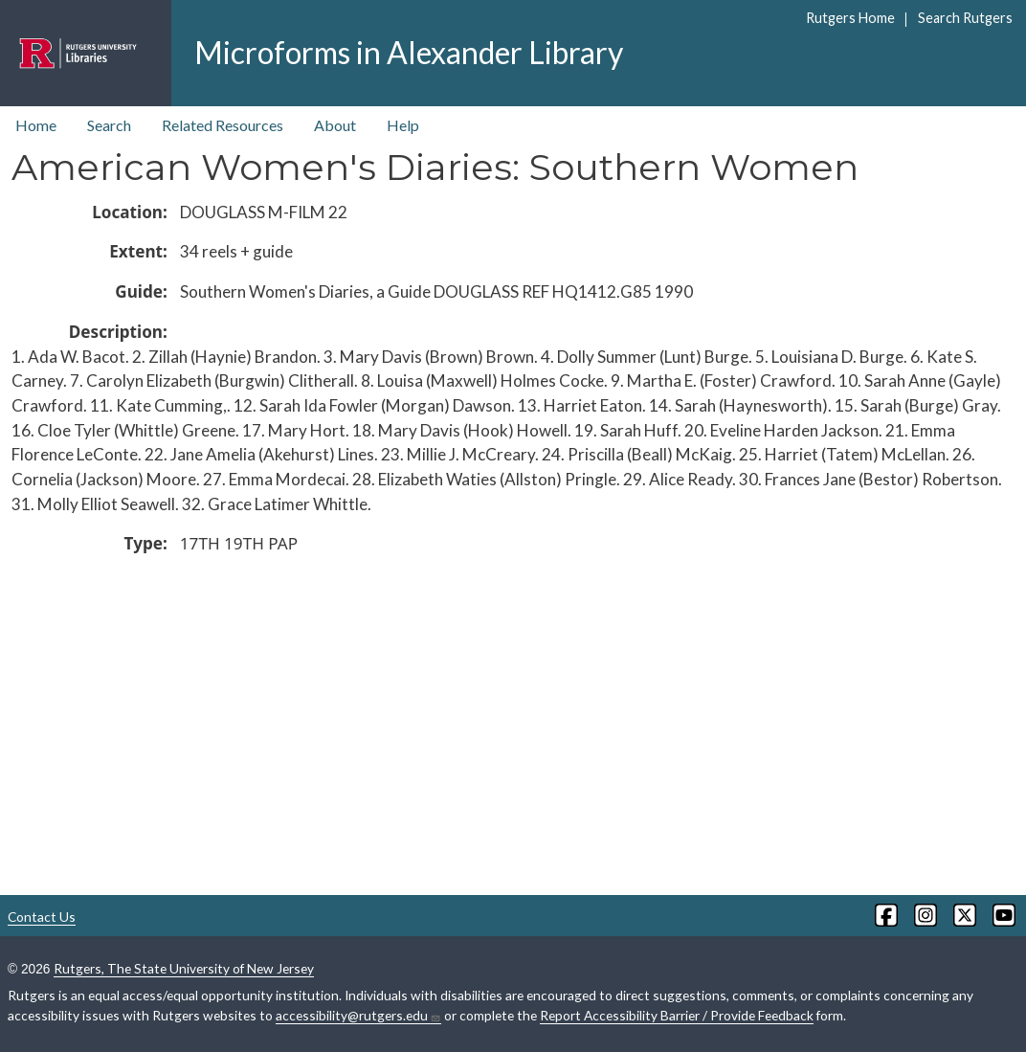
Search (109, 125)
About (335, 125)
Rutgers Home (850, 18)
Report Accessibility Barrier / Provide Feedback (677, 1015)
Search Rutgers (965, 18)
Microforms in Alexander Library (408, 52)
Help (403, 125)
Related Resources (222, 125)
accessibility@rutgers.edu (358, 1015)
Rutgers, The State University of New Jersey (184, 968)
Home (35, 125)
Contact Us (42, 916)
